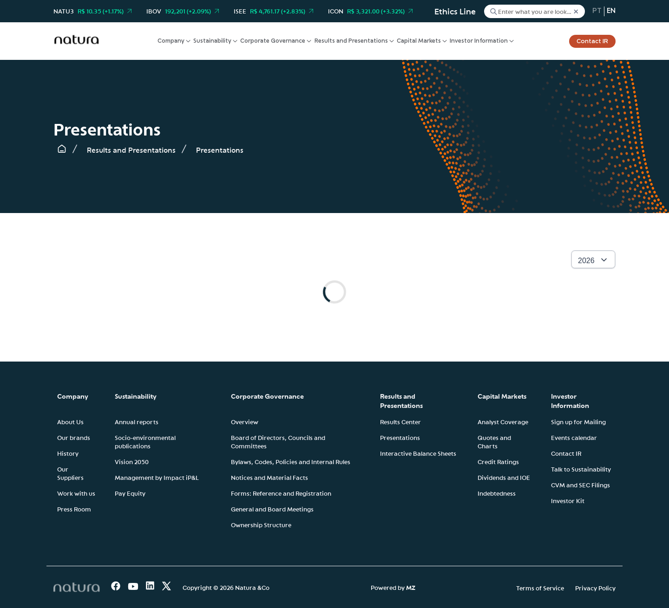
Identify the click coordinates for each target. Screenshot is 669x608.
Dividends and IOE (504, 477)
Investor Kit (567, 500)
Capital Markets (419, 41)
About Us (70, 421)
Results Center (400, 421)
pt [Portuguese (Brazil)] (597, 11)
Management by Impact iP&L (157, 477)
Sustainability (212, 41)
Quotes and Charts (494, 441)
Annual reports (136, 421)
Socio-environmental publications (145, 441)
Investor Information (479, 41)
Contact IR (592, 41)
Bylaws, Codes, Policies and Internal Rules (290, 461)
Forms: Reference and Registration (281, 493)
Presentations (400, 437)
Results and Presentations (351, 41)
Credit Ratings (498, 461)
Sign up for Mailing (578, 421)
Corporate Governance (272, 41)
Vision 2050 (132, 461)
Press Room (74, 509)
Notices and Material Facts (269, 477)
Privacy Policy (595, 587)
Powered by (393, 587)
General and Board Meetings (272, 509)
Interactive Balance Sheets (418, 453)
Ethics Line (455, 11)
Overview (244, 421)
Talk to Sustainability (581, 469)
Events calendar (574, 437)
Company (170, 41)
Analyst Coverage (503, 421)
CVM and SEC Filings (580, 484)
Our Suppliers (70, 473)
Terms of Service (540, 587)
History (68, 453)
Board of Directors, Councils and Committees (278, 441)
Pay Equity (130, 493)
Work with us (76, 493)
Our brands (73, 437)
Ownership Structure (261, 524)
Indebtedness (497, 493)
